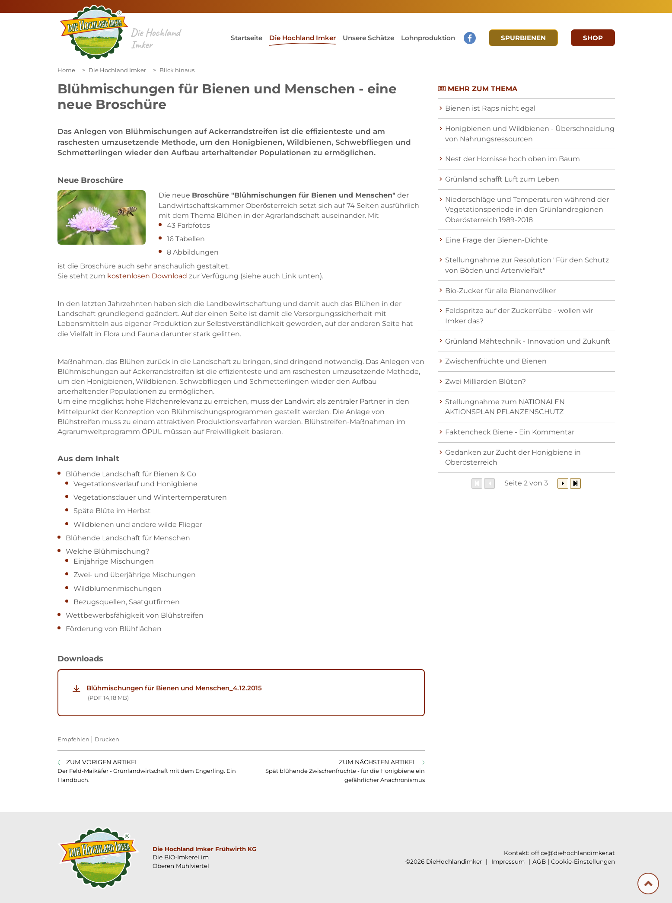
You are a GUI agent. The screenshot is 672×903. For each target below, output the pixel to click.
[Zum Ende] (575, 483)
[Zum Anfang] (476, 483)
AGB (539, 861)
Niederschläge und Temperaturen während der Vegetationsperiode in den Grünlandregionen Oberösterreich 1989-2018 (527, 209)
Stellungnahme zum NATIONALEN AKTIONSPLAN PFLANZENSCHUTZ (505, 407)
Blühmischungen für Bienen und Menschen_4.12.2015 (248, 693)
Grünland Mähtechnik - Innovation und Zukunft (528, 341)
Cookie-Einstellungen (583, 861)
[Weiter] (562, 483)
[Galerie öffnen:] (101, 217)
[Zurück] (489, 483)
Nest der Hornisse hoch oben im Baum (512, 159)
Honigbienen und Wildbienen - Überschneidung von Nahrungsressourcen (530, 133)
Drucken (107, 739)
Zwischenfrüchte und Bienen (496, 361)
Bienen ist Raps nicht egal (490, 108)
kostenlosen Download (147, 276)
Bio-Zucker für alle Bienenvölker (500, 291)
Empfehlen (73, 739)
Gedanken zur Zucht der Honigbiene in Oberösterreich (513, 457)
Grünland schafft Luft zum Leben (502, 179)
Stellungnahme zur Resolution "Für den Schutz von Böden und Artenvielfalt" (527, 265)
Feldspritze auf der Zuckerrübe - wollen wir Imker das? (519, 315)
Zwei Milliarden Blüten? (485, 381)
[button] (368, 38)
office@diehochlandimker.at (573, 852)
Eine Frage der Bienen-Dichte (496, 240)
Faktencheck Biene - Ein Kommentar (509, 432)
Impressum (507, 861)
